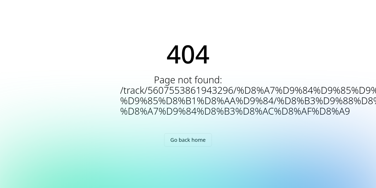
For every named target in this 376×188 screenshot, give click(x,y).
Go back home (187, 139)
